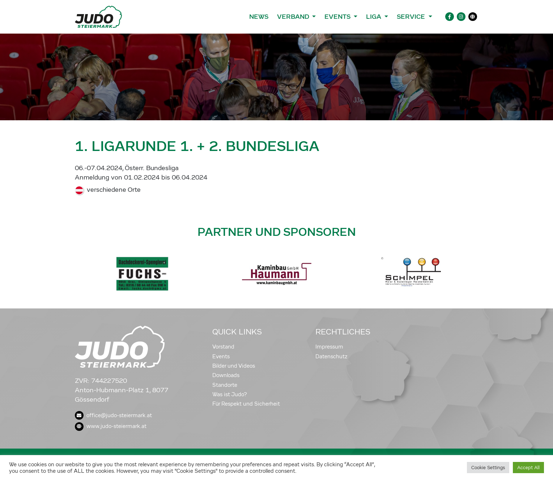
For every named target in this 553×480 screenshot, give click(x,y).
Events (221, 356)
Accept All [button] (528, 467)
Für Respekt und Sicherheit (246, 404)
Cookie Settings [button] (488, 467)
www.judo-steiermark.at (110, 426)
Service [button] (412, 17)
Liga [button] (374, 17)
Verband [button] (294, 17)
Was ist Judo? (229, 394)
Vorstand (223, 346)
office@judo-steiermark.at (113, 415)
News (258, 17)
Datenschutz (331, 356)
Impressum (329, 346)
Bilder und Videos (233, 366)
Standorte (224, 385)
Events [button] (338, 17)
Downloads (225, 375)
